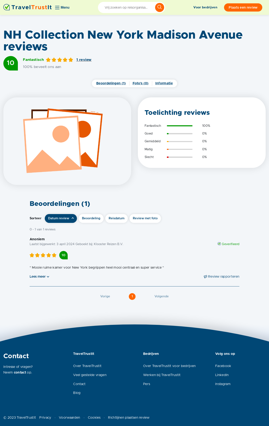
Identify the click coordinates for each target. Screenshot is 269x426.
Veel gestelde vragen (89, 375)
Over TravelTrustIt (87, 366)
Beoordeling (91, 218)
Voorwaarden (69, 417)
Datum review (58, 218)
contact (20, 372)
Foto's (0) (141, 83)
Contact (79, 384)
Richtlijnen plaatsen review (128, 417)
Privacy (45, 417)
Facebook (223, 366)
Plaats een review (243, 7)
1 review (84, 60)
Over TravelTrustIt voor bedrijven (169, 366)
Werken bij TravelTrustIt (162, 375)
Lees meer (38, 276)
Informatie (164, 83)
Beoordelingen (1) (111, 83)
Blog (76, 393)
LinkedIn (222, 375)
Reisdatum (116, 218)
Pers (146, 384)
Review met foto (145, 218)
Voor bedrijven (205, 7)
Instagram (223, 384)
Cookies (94, 417)
